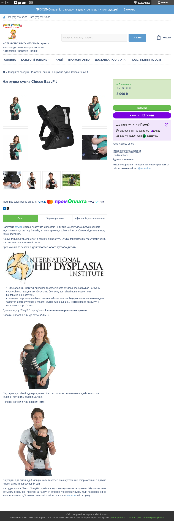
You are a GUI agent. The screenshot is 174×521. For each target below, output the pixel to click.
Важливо (129, 9)
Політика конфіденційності (151, 517)
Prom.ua (104, 514)
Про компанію (79, 59)
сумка (18, 227)
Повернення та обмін (147, 59)
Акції (59, 59)
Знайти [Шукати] (137, 37)
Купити (142, 108)
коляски (71, 495)
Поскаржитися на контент (123, 517)
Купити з (142, 115)
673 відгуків (144, 2)
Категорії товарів (34, 59)
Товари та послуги (18, 72)
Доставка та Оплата (110, 59)
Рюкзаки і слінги (40, 72)
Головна (9, 59)
